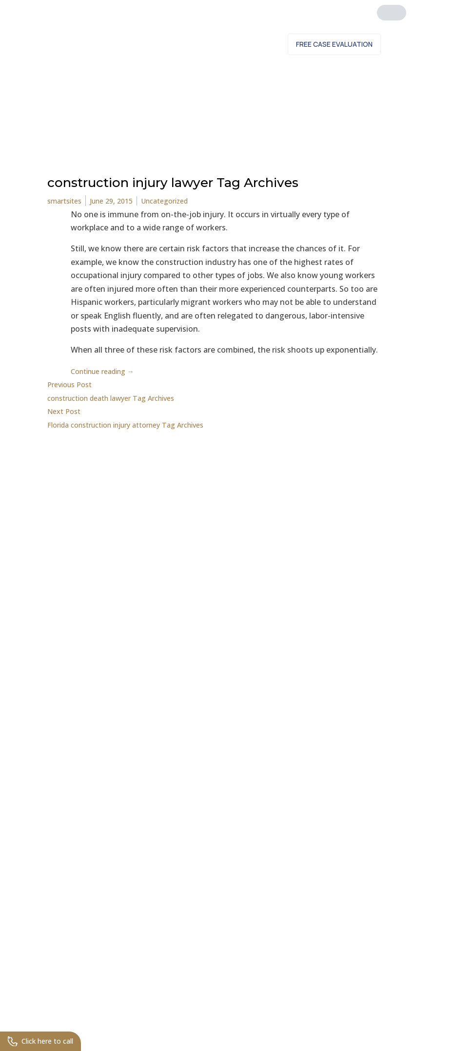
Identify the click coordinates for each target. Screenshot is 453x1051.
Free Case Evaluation (334, 44)
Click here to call (44, 1040)
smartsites (67, 200)
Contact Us (251, 44)
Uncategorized (179, 200)
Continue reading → (108, 371)
